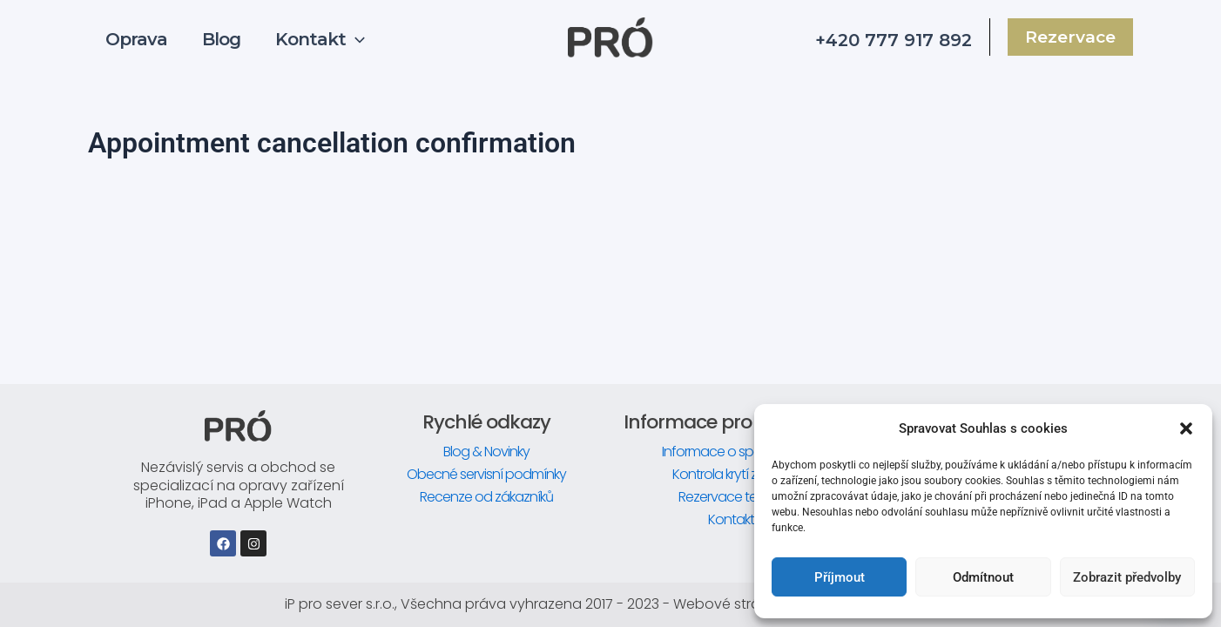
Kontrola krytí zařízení (734, 474)
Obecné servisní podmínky (486, 474)
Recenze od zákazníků (486, 497)
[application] (355, 42)
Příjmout (839, 577)
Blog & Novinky (486, 452)
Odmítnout (983, 577)
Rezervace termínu (734, 497)
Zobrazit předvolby (1127, 577)
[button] (1186, 428)
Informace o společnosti (735, 452)
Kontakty (734, 519)
